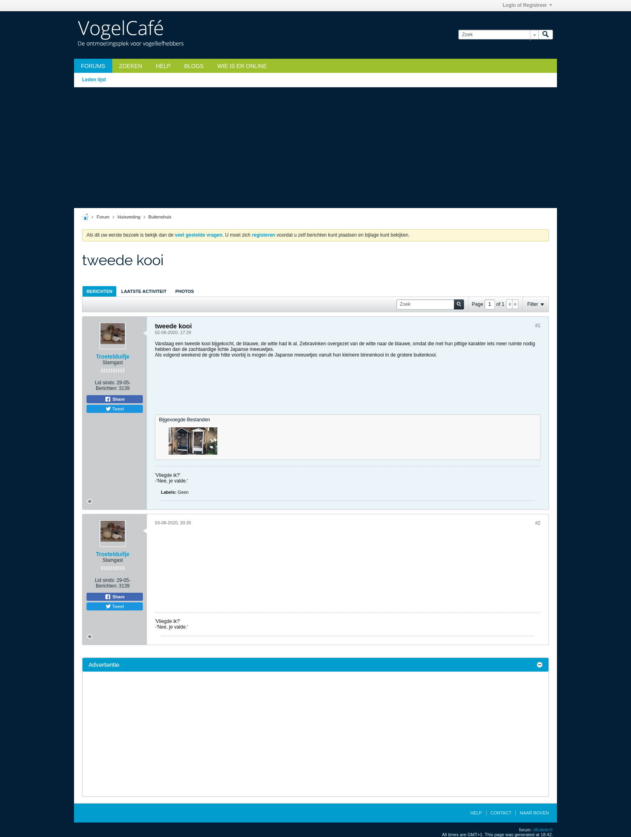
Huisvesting (129, 216)
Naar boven (534, 812)
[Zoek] (498, 35)
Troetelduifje (112, 356)
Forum (103, 216)
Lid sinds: (105, 383)
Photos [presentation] (184, 291)
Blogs (194, 66)
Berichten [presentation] (99, 291)
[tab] (99, 291)
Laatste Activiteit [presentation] (143, 291)
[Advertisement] (315, 147)
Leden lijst (94, 79)
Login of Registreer (527, 5)
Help (163, 66)
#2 (537, 523)
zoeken (130, 66)
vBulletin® (543, 829)
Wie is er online (242, 66)
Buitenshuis (159, 216)
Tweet (114, 409)
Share (115, 399)
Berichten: (107, 388)
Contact (501, 812)
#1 (537, 325)
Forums (93, 66)
